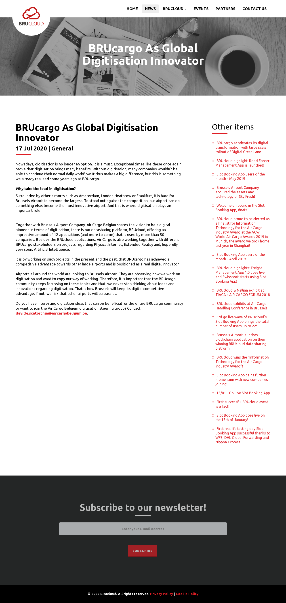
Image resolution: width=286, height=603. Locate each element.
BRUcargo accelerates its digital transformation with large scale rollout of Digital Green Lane (241, 147)
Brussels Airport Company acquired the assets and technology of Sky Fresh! (237, 192)
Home (132, 8)
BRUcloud (175, 8)
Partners (225, 8)
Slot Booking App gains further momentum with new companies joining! (241, 379)
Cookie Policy (187, 594)
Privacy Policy (161, 594)
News (150, 8)
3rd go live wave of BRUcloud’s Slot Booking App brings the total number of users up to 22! (242, 321)
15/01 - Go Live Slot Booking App (243, 393)
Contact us (254, 8)
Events (201, 8)
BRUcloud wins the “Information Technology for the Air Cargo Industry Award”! (242, 361)
